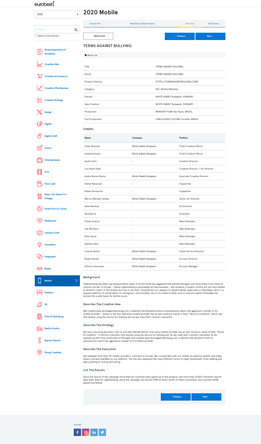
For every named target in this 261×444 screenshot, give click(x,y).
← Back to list (98, 36)
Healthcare (50, 220)
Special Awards (52, 340)
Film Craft (49, 184)
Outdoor (48, 292)
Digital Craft (50, 136)
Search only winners (47, 35)
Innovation (49, 244)
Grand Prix (95, 23)
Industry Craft (52, 232)
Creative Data (51, 64)
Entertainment (52, 160)
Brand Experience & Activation (55, 51)
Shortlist (189, 23)
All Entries (213, 23)
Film (46, 172)
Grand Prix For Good (55, 208)
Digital (48, 124)
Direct (47, 148)
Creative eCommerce (56, 76)
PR (45, 304)
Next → (210, 36)
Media (47, 268)
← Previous (179, 36)
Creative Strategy (54, 100)
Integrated (49, 256)
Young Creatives (52, 352)
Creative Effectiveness (56, 88)
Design (47, 112)
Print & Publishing (53, 316)
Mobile (48, 280)
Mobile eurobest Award (142, 23)
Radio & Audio (51, 328)
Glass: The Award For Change (55, 196)
